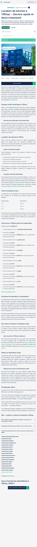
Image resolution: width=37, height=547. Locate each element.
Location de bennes (14, 78)
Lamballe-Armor (31, 342)
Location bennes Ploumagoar (7, 459)
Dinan (25, 342)
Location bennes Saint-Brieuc (7, 467)
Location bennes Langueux (7, 444)
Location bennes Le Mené (7, 449)
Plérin (14, 344)
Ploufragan (8, 344)
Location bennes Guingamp (7, 440)
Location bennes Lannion (7, 447)
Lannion (3, 344)
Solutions (7, 78)
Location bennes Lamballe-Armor (8, 442)
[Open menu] (34, 36)
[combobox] (18, 31)
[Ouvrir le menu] (35, 2)
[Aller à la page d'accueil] (5, 2)
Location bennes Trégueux (7, 470)
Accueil (2, 78)
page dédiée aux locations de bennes (13, 186)
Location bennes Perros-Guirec (8, 455)
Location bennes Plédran (6, 461)
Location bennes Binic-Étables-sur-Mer (9, 436)
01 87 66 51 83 (31, 2)
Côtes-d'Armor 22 (24, 78)
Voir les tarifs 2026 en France (8, 291)
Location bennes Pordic (6, 465)
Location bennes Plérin (6, 463)
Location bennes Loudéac (7, 451)
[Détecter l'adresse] (34, 31)
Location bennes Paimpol (7, 453)
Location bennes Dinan (6, 438)
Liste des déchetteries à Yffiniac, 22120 (17, 487)
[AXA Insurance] (24, 7)
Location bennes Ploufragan (7, 457)
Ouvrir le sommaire (17, 83)
